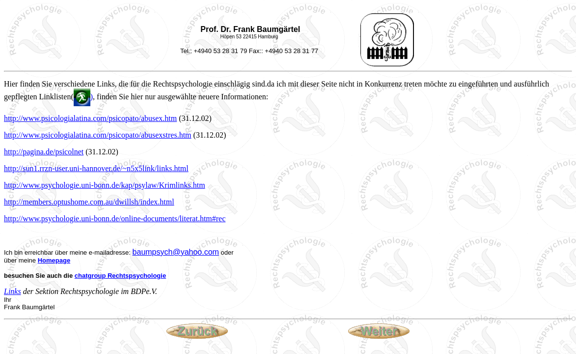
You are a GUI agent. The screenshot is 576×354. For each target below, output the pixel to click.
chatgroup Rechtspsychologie (120, 275)
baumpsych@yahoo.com (176, 252)
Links (12, 291)
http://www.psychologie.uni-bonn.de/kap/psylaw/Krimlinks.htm (104, 185)
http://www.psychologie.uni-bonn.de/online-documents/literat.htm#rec (114, 218)
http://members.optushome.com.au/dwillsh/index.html (89, 202)
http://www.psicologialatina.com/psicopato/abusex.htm (90, 118)
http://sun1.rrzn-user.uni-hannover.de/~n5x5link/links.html (96, 168)
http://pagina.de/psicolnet (43, 152)
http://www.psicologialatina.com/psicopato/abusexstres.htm (98, 135)
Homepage (54, 260)
